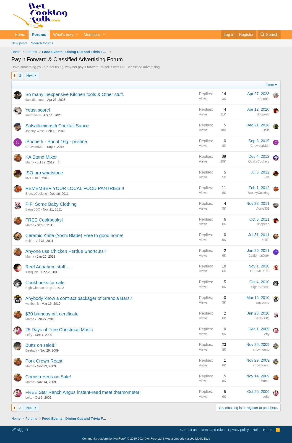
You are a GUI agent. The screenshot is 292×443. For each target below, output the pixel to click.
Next (29, 75)
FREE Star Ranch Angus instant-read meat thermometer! (83, 392)
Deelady (31, 350)
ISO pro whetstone (44, 172)
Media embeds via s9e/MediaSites (187, 438)
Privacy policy (238, 430)
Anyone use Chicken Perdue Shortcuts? (65, 251)
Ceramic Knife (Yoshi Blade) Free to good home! (74, 235)
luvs (28, 178)
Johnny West (34, 131)
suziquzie (32, 272)
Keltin (29, 241)
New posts (19, 43)
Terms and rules (212, 430)
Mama (29, 162)
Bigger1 (20, 430)
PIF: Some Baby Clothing (51, 204)
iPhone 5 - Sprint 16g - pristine (56, 141)
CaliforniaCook (258, 255)
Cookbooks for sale (44, 282)
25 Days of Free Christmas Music (59, 329)
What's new (63, 34)
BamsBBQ (32, 209)
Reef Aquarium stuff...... (49, 266)
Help (256, 430)
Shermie (263, 99)
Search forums (42, 43)
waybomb (32, 303)
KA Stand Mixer (41, 157)
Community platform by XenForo (122, 438)
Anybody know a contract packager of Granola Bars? (78, 298)
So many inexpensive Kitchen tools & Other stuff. (74, 94)
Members (92, 34)
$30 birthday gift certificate (51, 313)
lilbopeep (263, 114)
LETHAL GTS (259, 271)
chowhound (261, 349)
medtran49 (33, 115)
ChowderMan (34, 147)
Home (20, 34)
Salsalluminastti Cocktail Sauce (57, 125)
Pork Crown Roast (43, 360)
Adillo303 (262, 208)
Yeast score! (37, 109)
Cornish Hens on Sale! (48, 376)
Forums (39, 34)
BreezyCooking (36, 193)
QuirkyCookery (258, 161)
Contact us (188, 430)
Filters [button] (269, 85)
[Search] (269, 34)
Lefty (28, 335)
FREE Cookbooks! (44, 219)
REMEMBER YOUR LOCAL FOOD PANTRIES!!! (74, 188)
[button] (76, 34)
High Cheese (34, 288)
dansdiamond (34, 99)
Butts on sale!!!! (41, 345)
